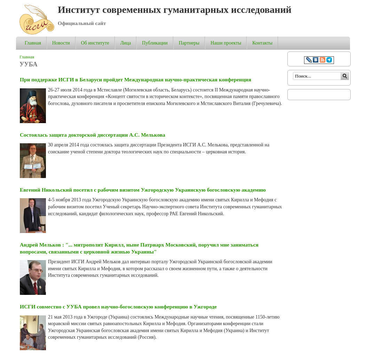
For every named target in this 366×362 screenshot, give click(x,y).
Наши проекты (225, 43)
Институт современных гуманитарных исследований (175, 9)
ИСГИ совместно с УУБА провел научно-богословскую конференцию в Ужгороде (118, 306)
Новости (61, 43)
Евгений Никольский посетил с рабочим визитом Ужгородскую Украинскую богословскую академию (143, 190)
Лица (125, 43)
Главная (33, 43)
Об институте (95, 43)
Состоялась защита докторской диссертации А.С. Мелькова (92, 135)
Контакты (262, 43)
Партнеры (189, 43)
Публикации (154, 43)
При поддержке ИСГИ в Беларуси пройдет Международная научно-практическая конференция (135, 79)
